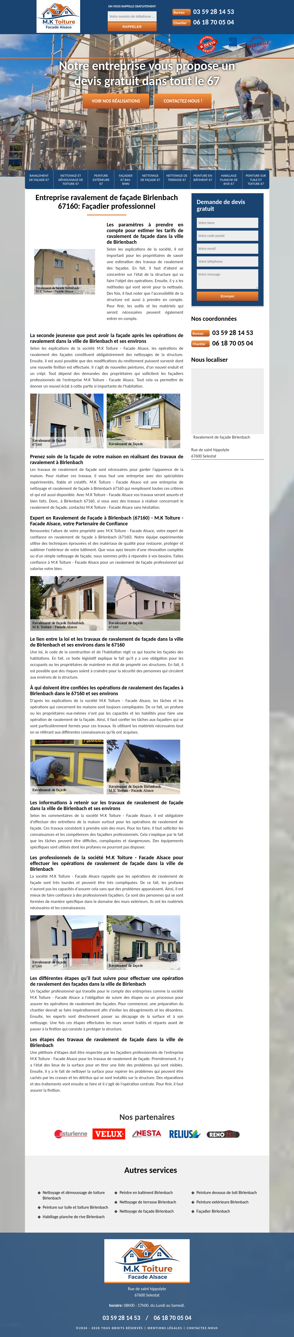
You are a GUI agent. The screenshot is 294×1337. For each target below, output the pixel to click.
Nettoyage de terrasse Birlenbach (148, 1201)
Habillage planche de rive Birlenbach (74, 1216)
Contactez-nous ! (183, 101)
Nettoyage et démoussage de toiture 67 (70, 180)
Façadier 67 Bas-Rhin (126, 180)
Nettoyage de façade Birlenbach (147, 1211)
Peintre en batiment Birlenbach (146, 1192)
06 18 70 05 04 (213, 22)
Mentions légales (165, 1328)
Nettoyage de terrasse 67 (176, 178)
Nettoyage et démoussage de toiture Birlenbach (74, 1195)
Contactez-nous (202, 1328)
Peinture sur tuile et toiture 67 (256, 180)
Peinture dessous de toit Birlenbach (227, 1192)
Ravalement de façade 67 (39, 178)
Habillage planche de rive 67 (229, 180)
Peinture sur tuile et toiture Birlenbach (75, 1207)
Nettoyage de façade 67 (150, 178)
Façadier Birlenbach (213, 1211)
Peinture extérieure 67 (101, 180)
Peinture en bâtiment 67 (202, 178)
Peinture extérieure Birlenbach (223, 1201)
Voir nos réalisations (116, 101)
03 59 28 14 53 (213, 11)
